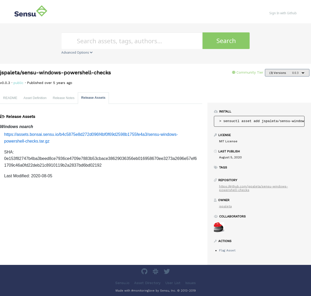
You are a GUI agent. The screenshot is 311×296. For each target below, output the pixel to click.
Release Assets (93, 98)
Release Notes (64, 98)
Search (226, 40)
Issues (190, 283)
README (10, 98)
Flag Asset (227, 250)
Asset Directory (147, 283)
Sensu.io (122, 283)
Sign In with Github (283, 13)
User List (172, 283)
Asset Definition (35, 98)
